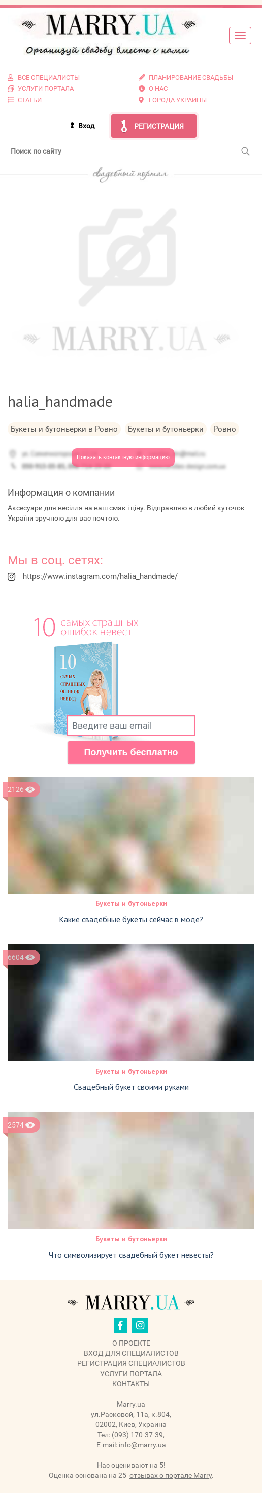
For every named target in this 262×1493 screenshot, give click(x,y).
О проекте (131, 1343)
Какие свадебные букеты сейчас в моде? (131, 919)
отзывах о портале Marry (170, 1475)
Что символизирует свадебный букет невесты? (131, 1255)
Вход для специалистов (131, 1353)
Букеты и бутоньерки (131, 903)
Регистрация (159, 126)
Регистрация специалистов (131, 1363)
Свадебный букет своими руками (131, 1087)
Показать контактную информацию (123, 457)
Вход (86, 125)
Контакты (131, 1384)
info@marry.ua (142, 1445)
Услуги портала (131, 1373)
